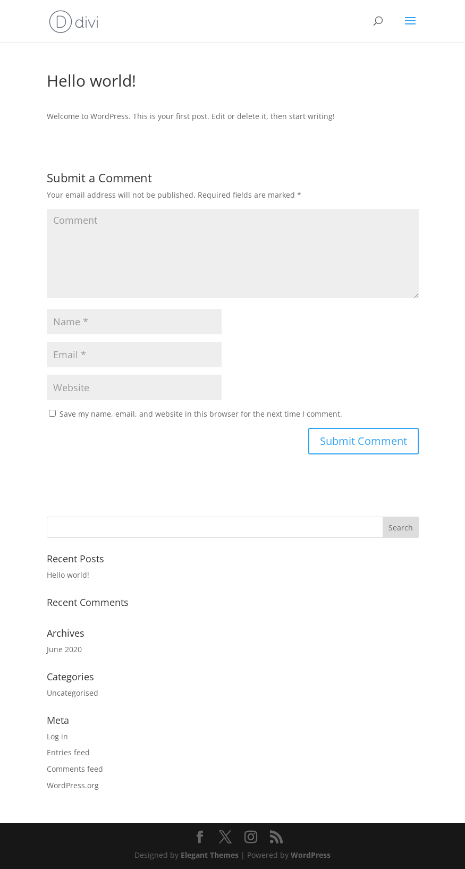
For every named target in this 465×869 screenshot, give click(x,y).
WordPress (311, 855)
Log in (57, 736)
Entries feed (68, 752)
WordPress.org (73, 785)
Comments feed (75, 769)
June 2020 (64, 649)
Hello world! (68, 575)
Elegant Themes (210, 855)
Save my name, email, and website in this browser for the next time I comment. (201, 414)
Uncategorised (72, 693)
